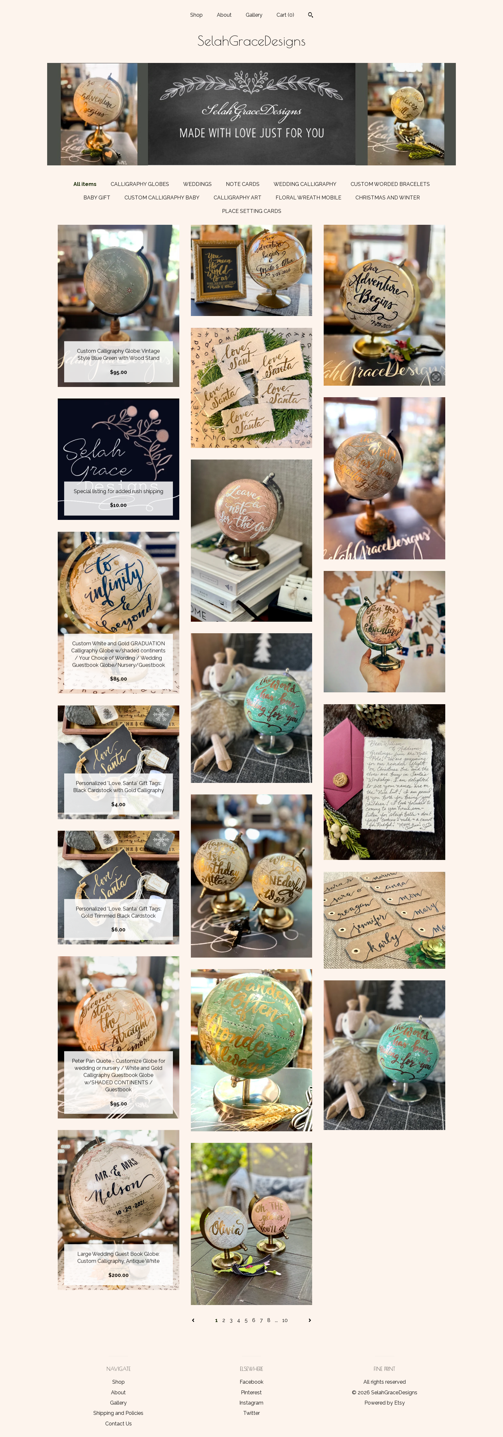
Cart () (285, 15)
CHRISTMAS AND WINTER (387, 198)
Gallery (254, 15)
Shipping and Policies (118, 1413)
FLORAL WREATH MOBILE (308, 198)
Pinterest (251, 1392)
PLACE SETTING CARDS (251, 211)
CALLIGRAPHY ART (237, 198)
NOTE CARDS (243, 184)
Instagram (251, 1403)
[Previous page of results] (194, 1320)
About (224, 15)
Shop (196, 15)
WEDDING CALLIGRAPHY (305, 184)
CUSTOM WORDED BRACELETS (390, 184)
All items (85, 184)
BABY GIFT (96, 198)
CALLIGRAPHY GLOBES (140, 184)
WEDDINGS (197, 184)
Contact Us (118, 1424)
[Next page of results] (309, 1320)
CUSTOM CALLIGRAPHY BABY (162, 198)
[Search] (310, 15)
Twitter (251, 1413)
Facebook (251, 1382)
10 (285, 1320)
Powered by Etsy (384, 1403)
